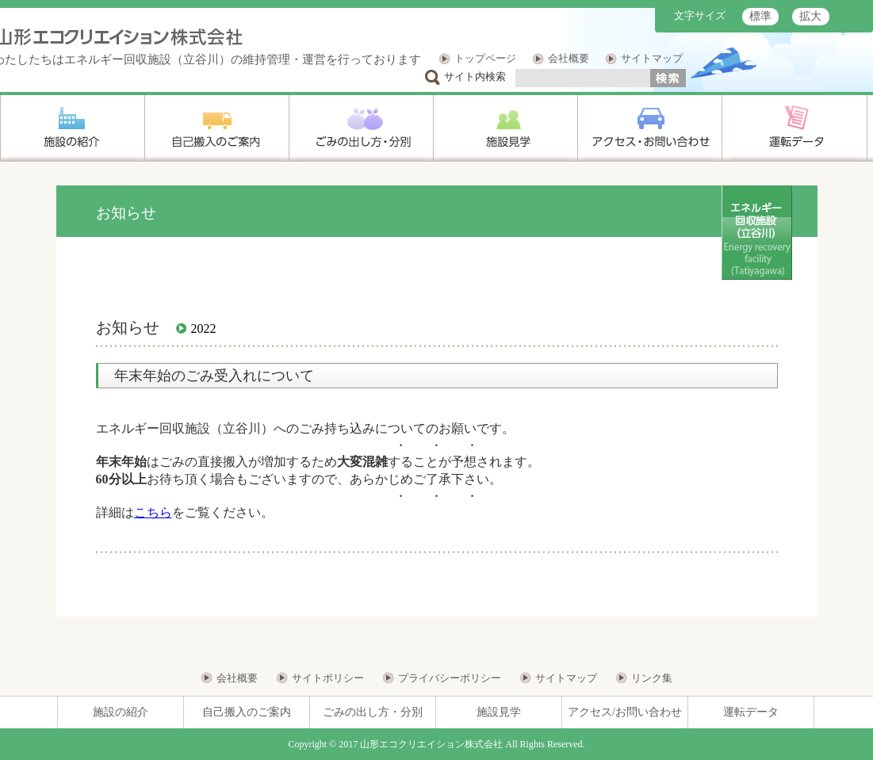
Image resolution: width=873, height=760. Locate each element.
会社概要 (568, 58)
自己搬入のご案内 (246, 712)
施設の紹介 (120, 712)
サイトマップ (652, 58)
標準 (760, 16)
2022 (203, 328)
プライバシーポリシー (449, 678)
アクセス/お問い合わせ (625, 712)
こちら (153, 512)
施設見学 (499, 712)
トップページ (485, 58)
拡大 (810, 16)
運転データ (751, 712)
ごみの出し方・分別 (373, 712)
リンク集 (651, 678)
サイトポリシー (328, 678)
